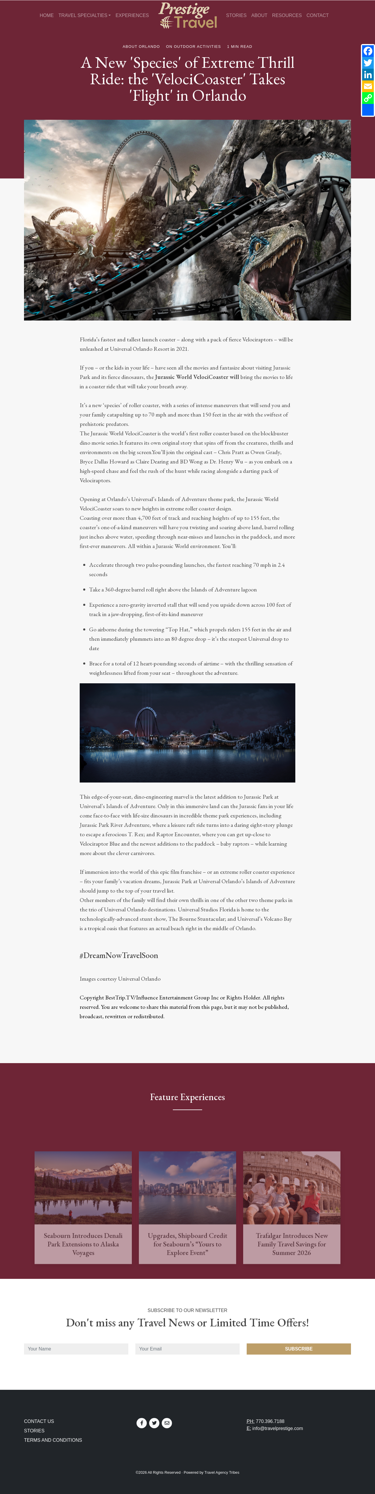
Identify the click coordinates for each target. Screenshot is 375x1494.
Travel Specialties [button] (82, 15)
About (259, 15)
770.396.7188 (270, 1421)
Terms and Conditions (53, 1440)
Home (47, 15)
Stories (236, 15)
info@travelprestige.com (278, 1428)
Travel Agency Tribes (221, 1472)
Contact (317, 15)
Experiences (132, 15)
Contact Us (39, 1421)
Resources (287, 15)
